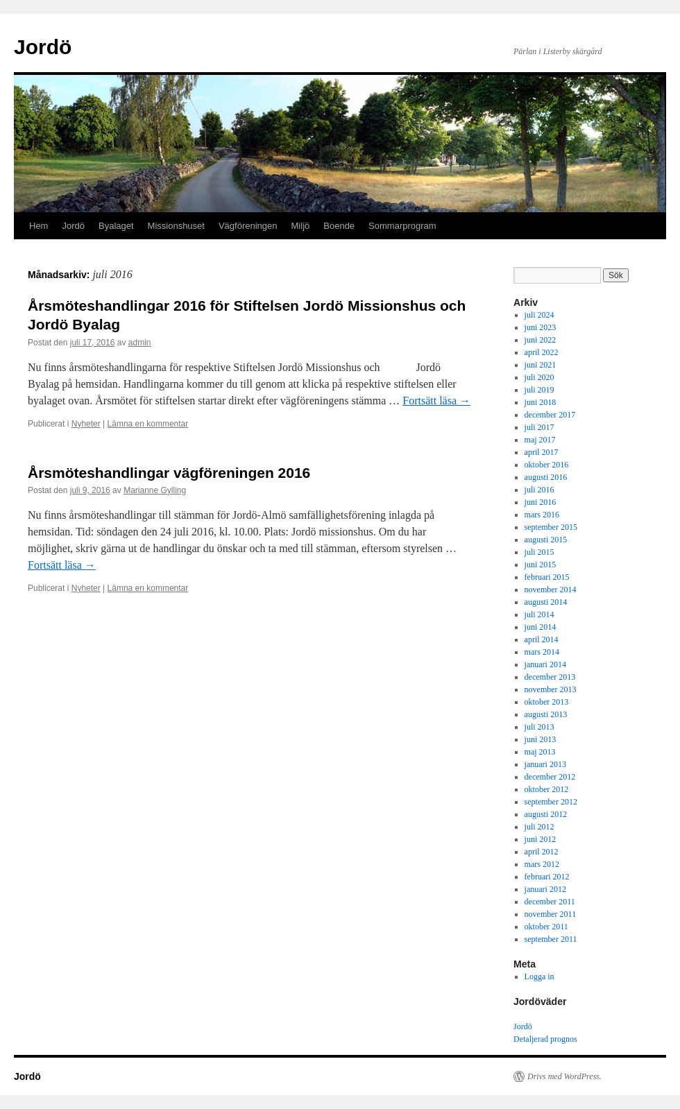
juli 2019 (539, 390)
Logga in (539, 976)
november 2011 (551, 914)
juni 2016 (540, 502)
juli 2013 (539, 727)
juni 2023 (540, 327)
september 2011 (551, 939)
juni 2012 (540, 839)
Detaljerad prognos (545, 1039)
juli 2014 (539, 614)
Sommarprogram (402, 226)
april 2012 (542, 852)
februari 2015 (547, 577)
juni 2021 (540, 365)
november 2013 (551, 689)
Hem (38, 226)
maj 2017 (540, 440)
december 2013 (550, 677)
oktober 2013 (547, 702)
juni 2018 (540, 402)
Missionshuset (176, 226)
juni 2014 (540, 627)
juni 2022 (540, 340)
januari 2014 (545, 664)
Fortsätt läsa (436, 400)
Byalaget (116, 226)
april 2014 (542, 639)
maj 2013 (540, 752)
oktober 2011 (546, 926)
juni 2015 (540, 564)
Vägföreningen (248, 226)
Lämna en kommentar (148, 424)
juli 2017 (539, 427)
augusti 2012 (546, 814)
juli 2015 (539, 552)
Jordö (42, 46)
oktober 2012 (547, 789)
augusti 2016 (546, 477)
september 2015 (551, 527)
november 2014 (551, 589)
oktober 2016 (547, 465)
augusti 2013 (546, 714)
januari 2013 (545, 764)
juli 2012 (539, 827)
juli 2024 (539, 315)
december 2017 (550, 415)
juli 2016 (539, 490)
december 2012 (550, 777)
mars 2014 (542, 652)
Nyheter (86, 424)
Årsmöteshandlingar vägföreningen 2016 (169, 473)
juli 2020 (539, 377)
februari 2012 (547, 877)
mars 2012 (542, 864)
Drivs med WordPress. (564, 1076)
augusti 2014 (546, 602)
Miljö (300, 226)
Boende (339, 226)
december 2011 (550, 901)
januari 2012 (545, 889)
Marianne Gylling (155, 490)
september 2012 (551, 802)
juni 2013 (540, 739)
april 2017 (542, 452)
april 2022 (542, 352)
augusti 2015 (546, 539)
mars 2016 (542, 514)
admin (139, 342)
